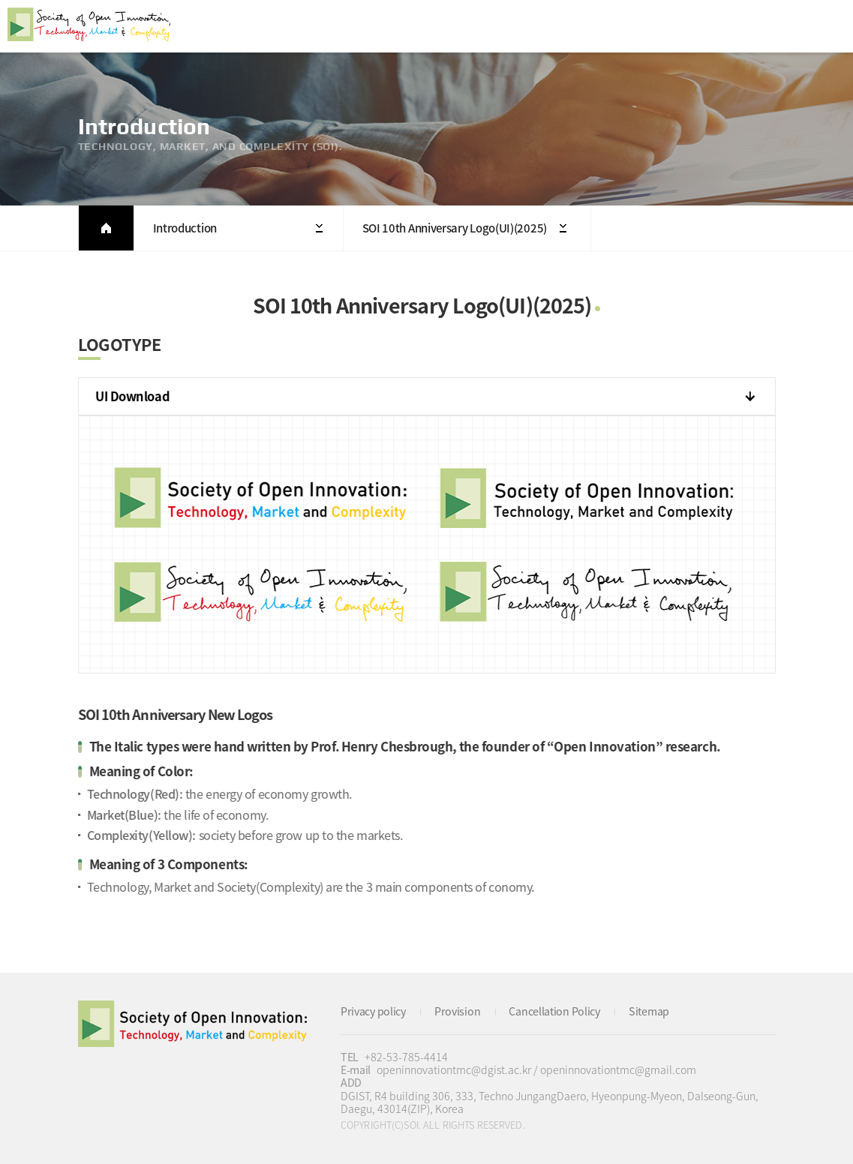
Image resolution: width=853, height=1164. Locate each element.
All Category (827, 26)
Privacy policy (373, 1011)
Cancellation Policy (554, 1011)
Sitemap (649, 1011)
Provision (457, 1011)
